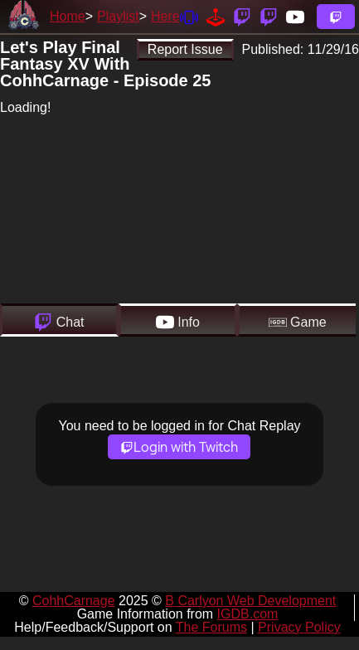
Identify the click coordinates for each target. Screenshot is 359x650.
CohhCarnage (73, 601)
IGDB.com (248, 614)
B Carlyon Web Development (250, 601)
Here (165, 16)
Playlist (118, 16)
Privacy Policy (299, 627)
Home (67, 16)
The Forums (211, 627)
